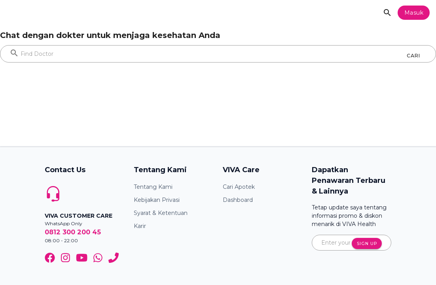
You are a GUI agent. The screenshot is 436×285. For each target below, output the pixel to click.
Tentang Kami (153, 186)
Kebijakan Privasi (157, 199)
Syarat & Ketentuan (161, 213)
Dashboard (238, 199)
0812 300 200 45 (73, 232)
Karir (140, 226)
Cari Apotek (239, 186)
